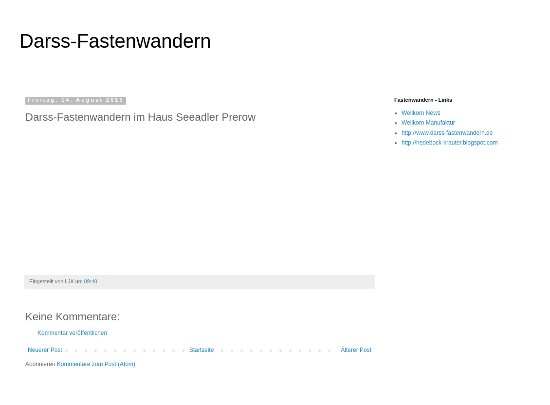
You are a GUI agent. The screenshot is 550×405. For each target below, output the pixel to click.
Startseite (201, 350)
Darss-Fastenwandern (115, 41)
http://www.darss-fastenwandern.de (447, 132)
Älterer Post (356, 350)
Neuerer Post (45, 350)
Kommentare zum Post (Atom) (96, 364)
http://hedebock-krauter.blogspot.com (449, 142)
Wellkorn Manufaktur (428, 122)
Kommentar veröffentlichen (72, 333)
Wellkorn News (421, 113)
